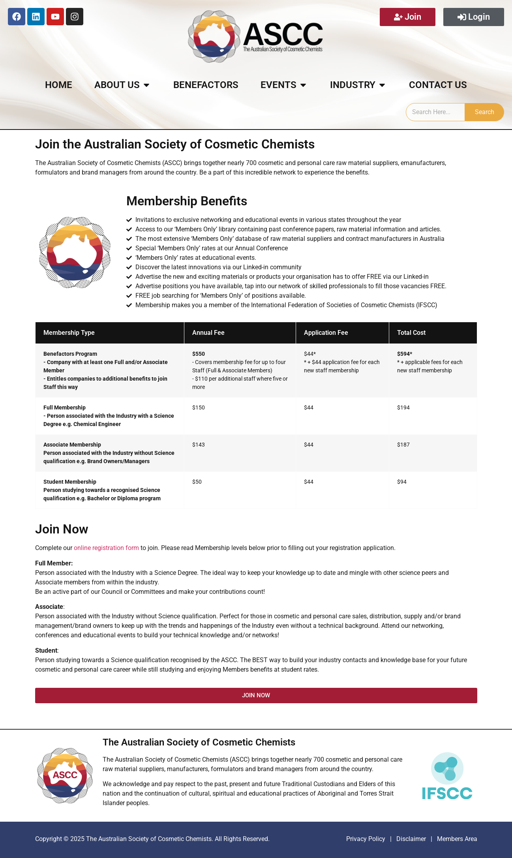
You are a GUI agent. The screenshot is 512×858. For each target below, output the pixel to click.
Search (484, 112)
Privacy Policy (365, 839)
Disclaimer (412, 839)
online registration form (106, 548)
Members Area (456, 839)
